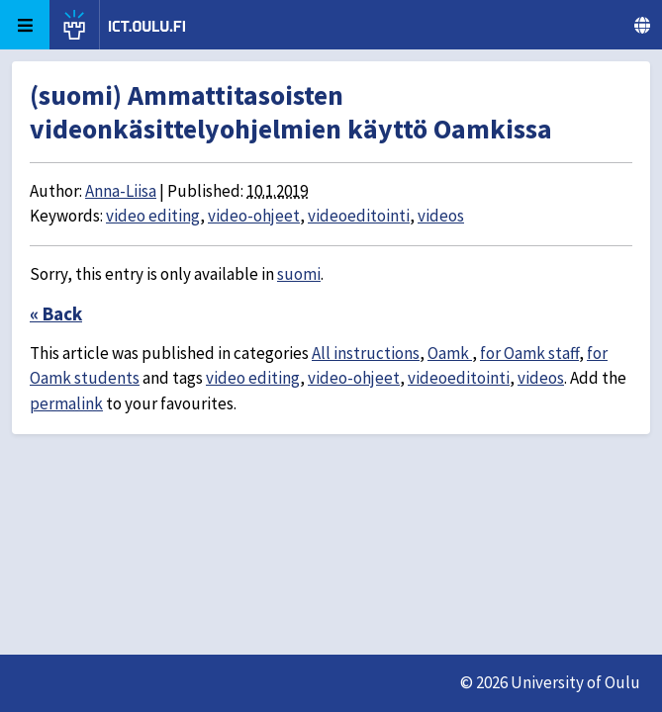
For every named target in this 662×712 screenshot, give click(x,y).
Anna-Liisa (120, 191)
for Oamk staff (529, 353)
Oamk (449, 353)
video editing (153, 215)
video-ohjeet (254, 215)
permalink (66, 403)
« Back (56, 313)
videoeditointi (359, 215)
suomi (299, 274)
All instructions (366, 353)
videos (441, 215)
